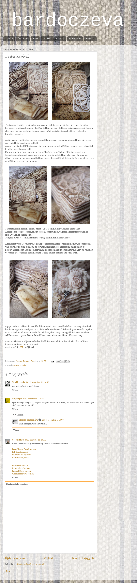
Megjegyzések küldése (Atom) (30, 564)
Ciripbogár (17, 398)
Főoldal (9, 38)
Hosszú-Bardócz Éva (25, 361)
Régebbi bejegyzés (82, 558)
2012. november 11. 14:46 (37, 382)
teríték (23, 365)
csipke (16, 365)
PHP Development (20, 465)
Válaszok (19, 415)
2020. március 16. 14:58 (35, 440)
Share (7, 571)
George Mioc (18, 440)
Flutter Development (21, 455)
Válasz (15, 390)
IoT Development (20, 452)
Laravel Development (21, 471)
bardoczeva (68, 21)
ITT (21, 347)
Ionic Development (20, 457)
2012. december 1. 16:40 (33, 398)
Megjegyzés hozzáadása (16, 484)
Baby (35, 38)
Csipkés (60, 38)
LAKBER (47, 38)
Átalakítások (75, 38)
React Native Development (24, 449)
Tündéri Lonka (18, 382)
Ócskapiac (23, 38)
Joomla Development (21, 468)
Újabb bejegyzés (15, 558)
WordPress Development (23, 474)
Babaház (90, 38)
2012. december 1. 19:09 (53, 420)
